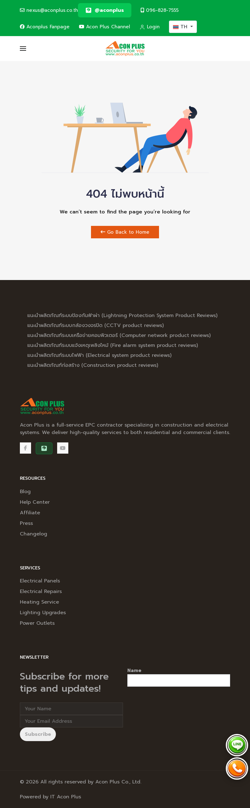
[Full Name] (71, 709)
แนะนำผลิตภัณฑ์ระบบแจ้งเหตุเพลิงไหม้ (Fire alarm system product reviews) (112, 345)
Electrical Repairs (41, 591)
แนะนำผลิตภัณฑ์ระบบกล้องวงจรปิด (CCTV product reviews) (95, 325)
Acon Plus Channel (104, 26)
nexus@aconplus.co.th (49, 10)
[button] (23, 48)
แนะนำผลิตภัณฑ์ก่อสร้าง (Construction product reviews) (92, 365)
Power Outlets (37, 623)
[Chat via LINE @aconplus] (237, 745)
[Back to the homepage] (125, 48)
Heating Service (39, 602)
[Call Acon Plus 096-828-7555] (237, 768)
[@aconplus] (104, 10)
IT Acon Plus (65, 797)
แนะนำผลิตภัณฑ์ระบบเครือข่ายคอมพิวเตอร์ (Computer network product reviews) (119, 335)
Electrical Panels (40, 581)
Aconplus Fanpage (45, 26)
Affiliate (30, 512)
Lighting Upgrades (43, 612)
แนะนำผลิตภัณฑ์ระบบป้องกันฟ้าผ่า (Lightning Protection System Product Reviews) (122, 315)
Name (134, 670)
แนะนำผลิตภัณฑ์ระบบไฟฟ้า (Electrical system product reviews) (99, 355)
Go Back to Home (125, 232)
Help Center (35, 502)
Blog (25, 491)
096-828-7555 (160, 10)
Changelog (33, 534)
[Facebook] (25, 448)
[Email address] (71, 721)
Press (26, 523)
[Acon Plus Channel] (62, 448)
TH (181, 26)
